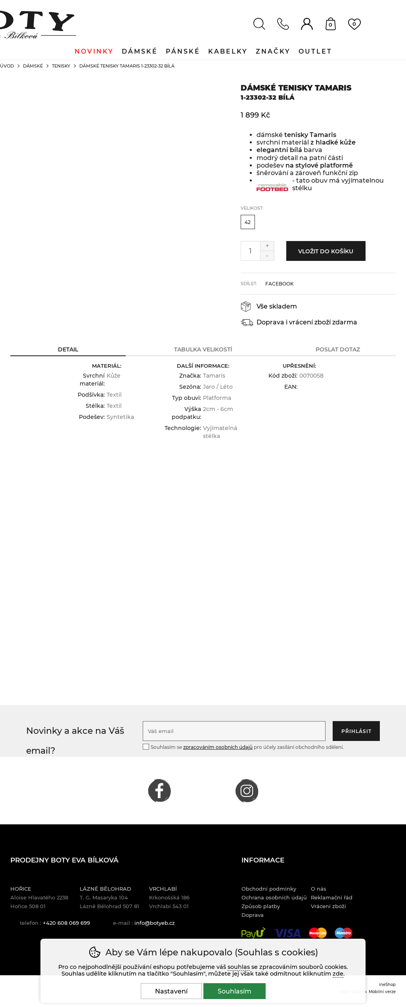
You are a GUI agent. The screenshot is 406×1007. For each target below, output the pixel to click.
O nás (318, 888)
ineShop (387, 984)
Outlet (315, 51)
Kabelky (228, 51)
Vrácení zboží (328, 906)
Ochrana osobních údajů (274, 897)
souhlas (239, 966)
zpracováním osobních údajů (218, 747)
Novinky (94, 51)
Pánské (183, 51)
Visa (287, 933)
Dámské (33, 66)
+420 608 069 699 (66, 923)
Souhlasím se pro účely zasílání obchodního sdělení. (243, 746)
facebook (279, 283)
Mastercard (318, 933)
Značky (273, 51)
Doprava (252, 915)
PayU (253, 933)
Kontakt (283, 24)
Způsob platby (260, 906)
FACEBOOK (159, 790)
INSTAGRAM (246, 790)
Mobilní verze (382, 991)
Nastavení (171, 991)
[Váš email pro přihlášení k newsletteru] (234, 731)
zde (338, 973)
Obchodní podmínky (268, 888)
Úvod (7, 66)
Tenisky (61, 66)
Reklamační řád (331, 897)
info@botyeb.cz (154, 923)
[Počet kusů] (250, 251)
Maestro (343, 933)
